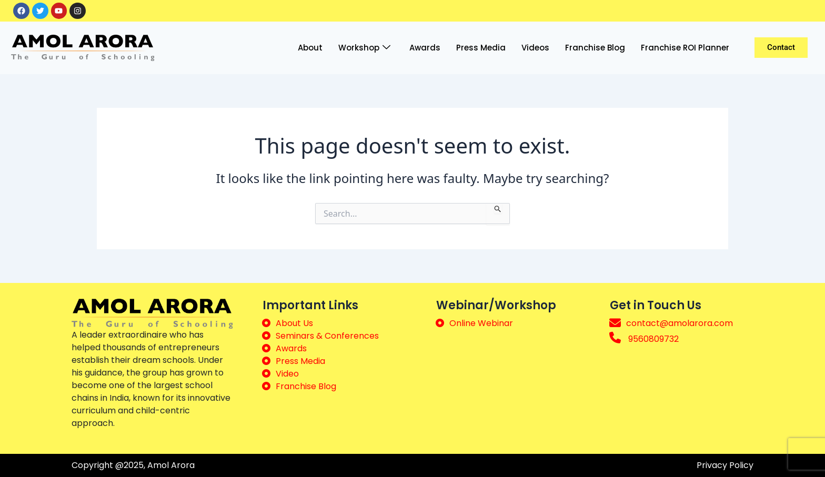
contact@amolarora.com (679, 323)
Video (287, 374)
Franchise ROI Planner (685, 47)
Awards (424, 47)
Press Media (481, 47)
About (310, 47)
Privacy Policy (725, 465)
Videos (535, 47)
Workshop (364, 48)
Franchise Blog (595, 47)
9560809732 (653, 339)
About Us (294, 323)
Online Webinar (481, 323)
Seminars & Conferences (327, 336)
